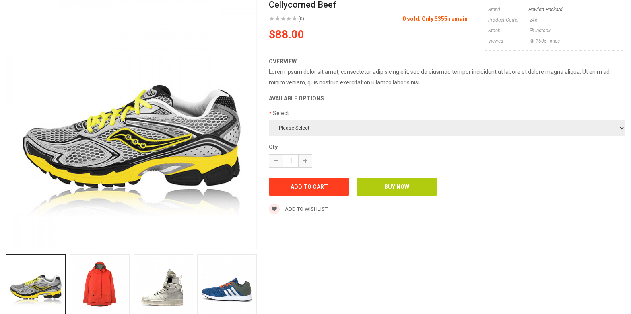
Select (281, 113)
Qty (273, 147)
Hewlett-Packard (545, 9)
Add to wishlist (298, 209)
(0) (301, 19)
